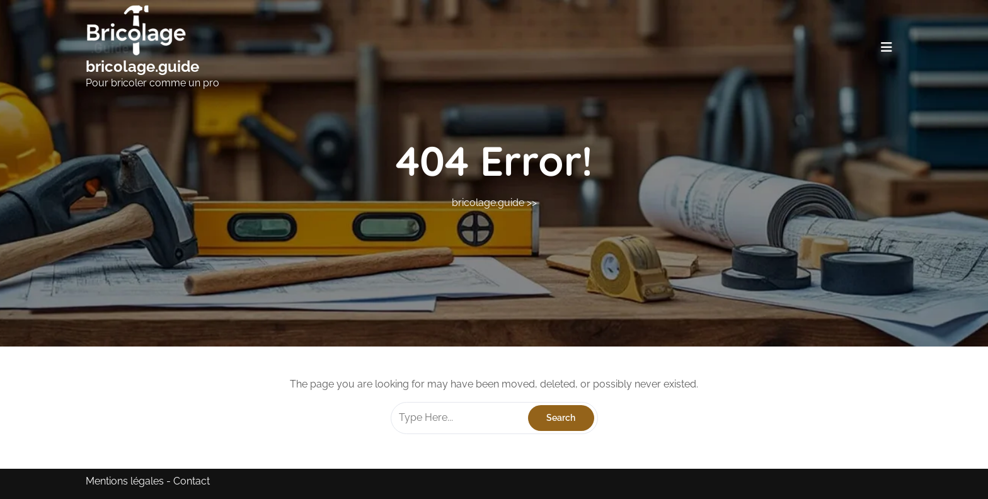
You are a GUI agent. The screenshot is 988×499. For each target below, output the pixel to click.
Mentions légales (125, 481)
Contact (191, 481)
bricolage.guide (142, 66)
